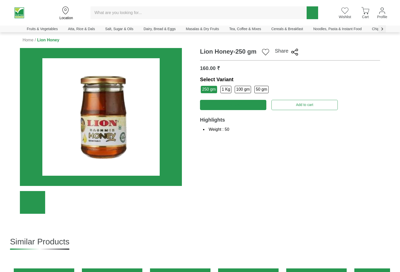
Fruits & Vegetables (42, 29)
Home (27, 40)
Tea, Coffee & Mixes (245, 29)
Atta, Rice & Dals (81, 29)
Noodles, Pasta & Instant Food (337, 29)
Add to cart (304, 105)
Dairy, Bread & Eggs (160, 29)
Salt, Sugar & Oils (119, 29)
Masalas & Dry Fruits (202, 29)
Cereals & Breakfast (287, 29)
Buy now (233, 105)
